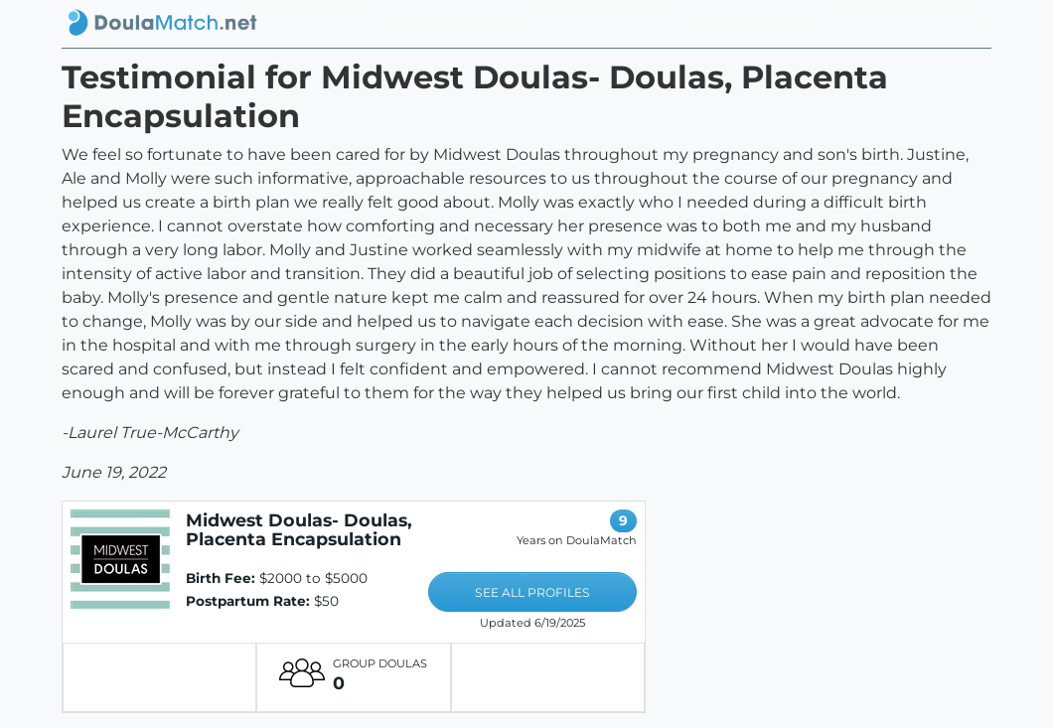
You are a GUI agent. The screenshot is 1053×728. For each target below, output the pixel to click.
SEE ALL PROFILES (532, 592)
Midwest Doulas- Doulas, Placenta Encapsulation (299, 529)
